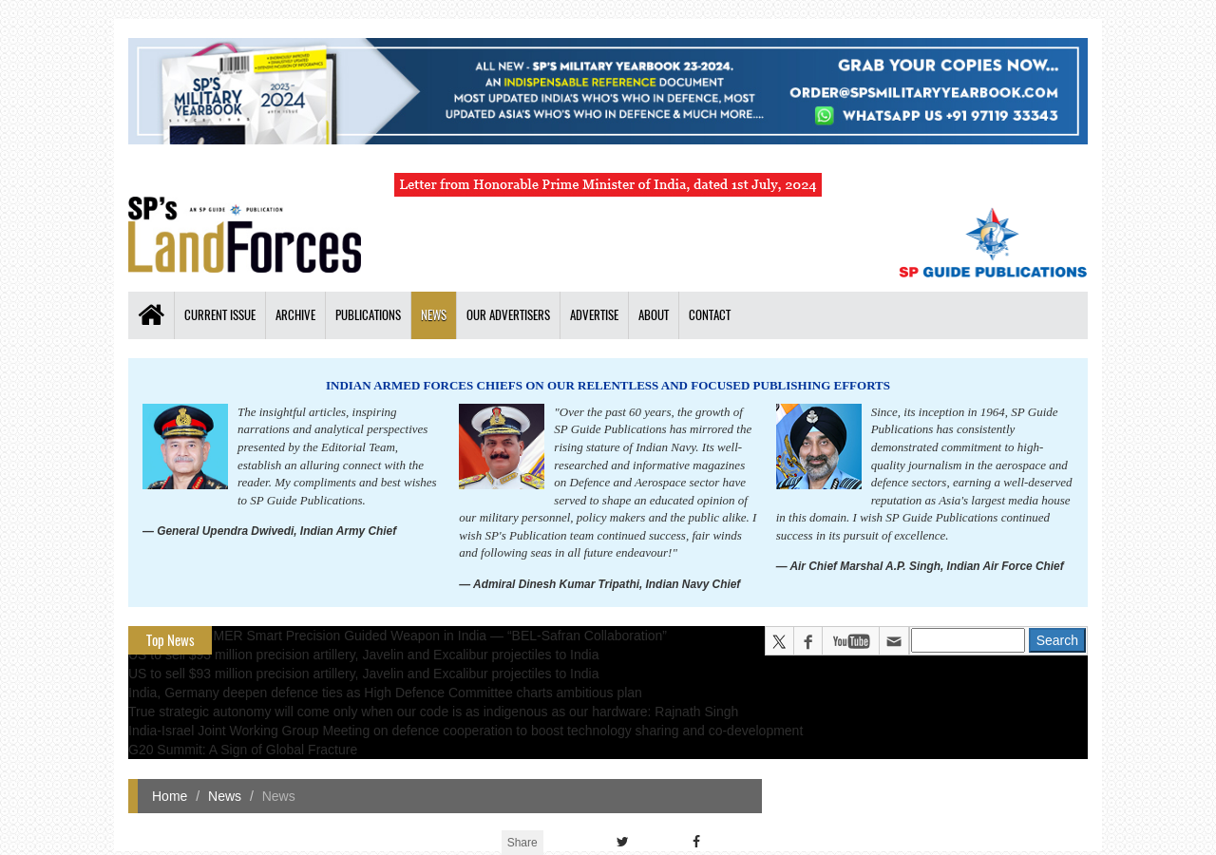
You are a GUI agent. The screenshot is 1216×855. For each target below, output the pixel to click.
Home (169, 796)
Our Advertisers (508, 315)
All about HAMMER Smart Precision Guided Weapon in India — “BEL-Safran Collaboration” (397, 635)
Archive (295, 315)
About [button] (653, 315)
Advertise (594, 315)
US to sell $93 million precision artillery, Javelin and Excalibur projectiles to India (363, 654)
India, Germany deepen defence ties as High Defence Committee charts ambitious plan (385, 692)
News (433, 315)
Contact (710, 315)
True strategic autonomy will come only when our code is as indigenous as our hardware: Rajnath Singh (433, 711)
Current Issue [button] (220, 315)
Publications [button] (368, 315)
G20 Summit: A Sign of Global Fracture (242, 749)
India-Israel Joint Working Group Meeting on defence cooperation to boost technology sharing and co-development (465, 730)
